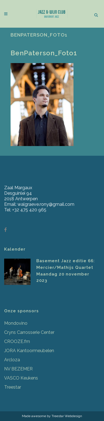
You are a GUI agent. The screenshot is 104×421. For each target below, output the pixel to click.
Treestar (12, 387)
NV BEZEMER (18, 368)
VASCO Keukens (21, 378)
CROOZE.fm (17, 341)
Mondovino (15, 323)
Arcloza (12, 359)
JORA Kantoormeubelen (29, 350)
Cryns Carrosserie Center (29, 332)
